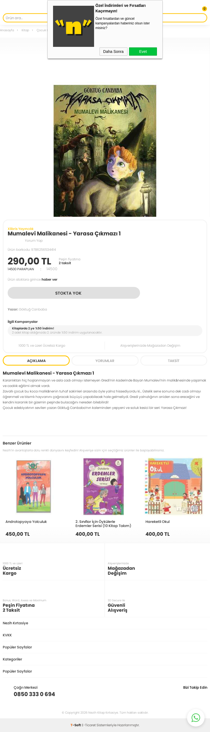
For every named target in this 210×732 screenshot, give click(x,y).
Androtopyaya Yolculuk (26, 521)
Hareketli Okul (157, 521)
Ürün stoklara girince (32, 279)
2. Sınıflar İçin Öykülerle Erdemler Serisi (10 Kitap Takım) (103, 523)
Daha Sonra (113, 51)
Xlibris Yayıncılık (21, 228)
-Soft (76, 725)
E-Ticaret (89, 725)
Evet (143, 51)
